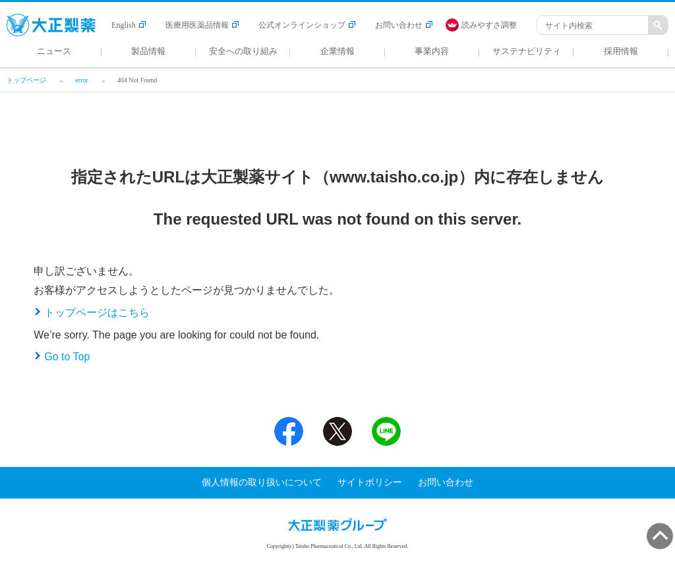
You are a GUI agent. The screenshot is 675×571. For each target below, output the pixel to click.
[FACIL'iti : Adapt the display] (488, 25)
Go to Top (67, 356)
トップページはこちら (97, 312)
